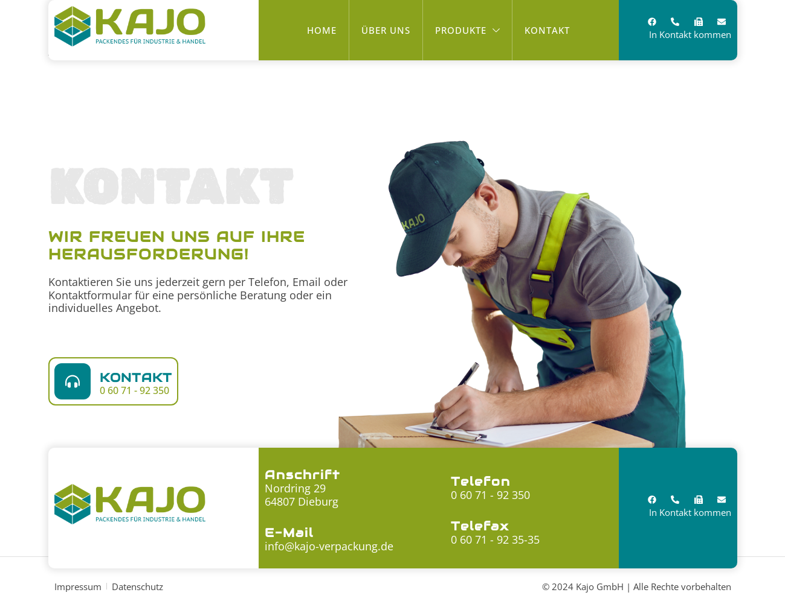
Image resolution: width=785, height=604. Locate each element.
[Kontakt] (72, 381)
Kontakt (136, 378)
